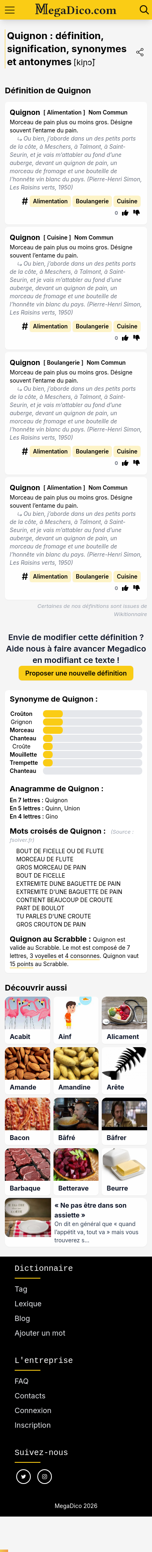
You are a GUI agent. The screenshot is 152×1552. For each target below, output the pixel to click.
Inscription (33, 1427)
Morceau (22, 730)
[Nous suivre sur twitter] (23, 1479)
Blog (22, 1320)
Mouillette (23, 755)
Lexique (28, 1306)
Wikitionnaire (130, 614)
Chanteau (23, 738)
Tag (21, 1291)
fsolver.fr (21, 840)
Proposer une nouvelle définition (76, 674)
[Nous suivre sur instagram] (44, 1479)
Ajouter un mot (40, 1335)
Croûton (22, 714)
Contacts (30, 1398)
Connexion (33, 1413)
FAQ (22, 1383)
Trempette (24, 763)
